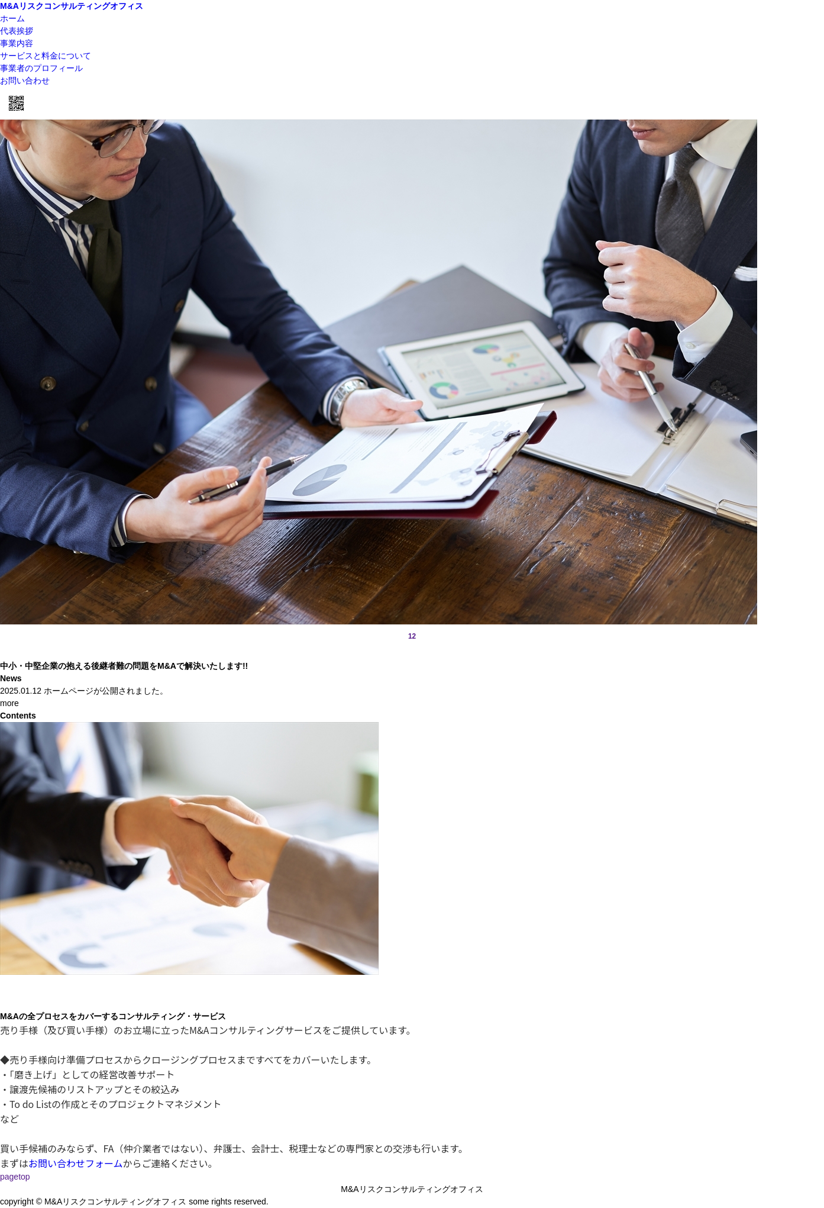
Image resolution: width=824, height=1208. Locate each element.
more (9, 703)
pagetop (15, 1176)
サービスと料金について (45, 55)
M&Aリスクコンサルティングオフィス (71, 6)
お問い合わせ (25, 80)
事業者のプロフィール (41, 68)
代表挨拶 (16, 31)
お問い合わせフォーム (75, 1163)
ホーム (12, 18)
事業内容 (16, 43)
